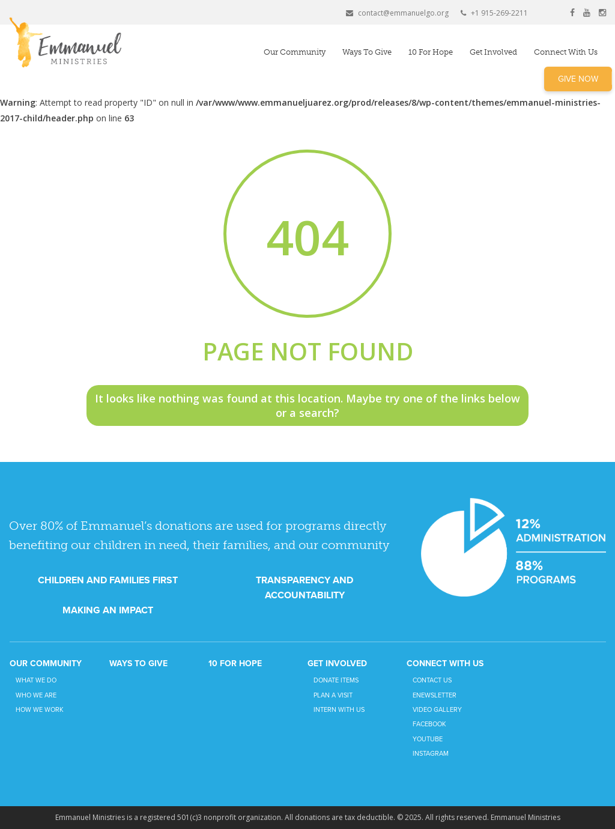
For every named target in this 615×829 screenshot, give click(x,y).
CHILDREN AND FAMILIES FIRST (108, 580)
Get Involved (493, 51)
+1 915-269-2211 (494, 13)
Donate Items (336, 680)
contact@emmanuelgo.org (397, 13)
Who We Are (36, 695)
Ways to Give (367, 51)
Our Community (295, 51)
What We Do (36, 680)
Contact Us (432, 680)
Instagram (431, 754)
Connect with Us (566, 51)
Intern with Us (339, 710)
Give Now (578, 79)
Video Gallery (437, 710)
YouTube (428, 739)
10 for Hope (430, 51)
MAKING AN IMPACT (107, 610)
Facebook (429, 724)
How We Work (40, 710)
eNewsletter (434, 695)
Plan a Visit (333, 695)
